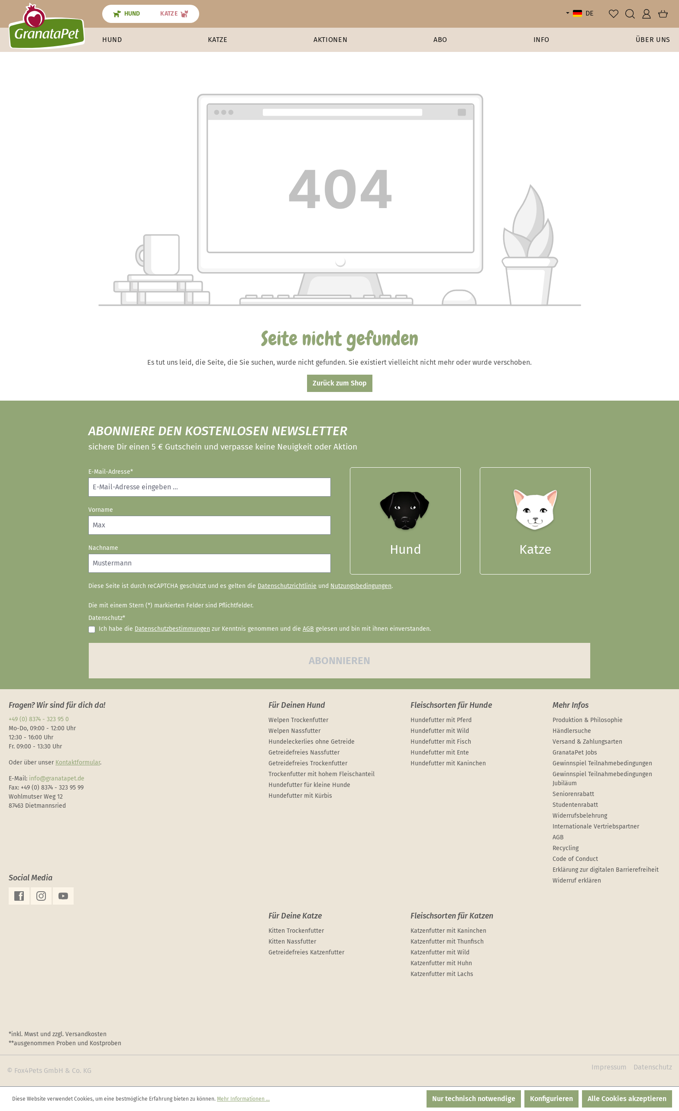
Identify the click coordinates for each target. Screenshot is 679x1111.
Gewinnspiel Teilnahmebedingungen (602, 763)
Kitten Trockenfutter (296, 930)
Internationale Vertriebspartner (596, 826)
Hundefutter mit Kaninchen (448, 763)
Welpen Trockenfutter (298, 720)
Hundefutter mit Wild (440, 731)
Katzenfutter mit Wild (440, 952)
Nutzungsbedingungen (360, 586)
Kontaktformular (77, 762)
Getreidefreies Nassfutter (304, 752)
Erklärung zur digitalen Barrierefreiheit (606, 869)
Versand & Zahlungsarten (587, 741)
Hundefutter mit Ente (440, 752)
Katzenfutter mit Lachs (442, 974)
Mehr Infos (570, 705)
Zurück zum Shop (340, 383)
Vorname (100, 510)
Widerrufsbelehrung (580, 815)
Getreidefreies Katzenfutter (306, 952)
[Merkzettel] (613, 14)
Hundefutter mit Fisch (441, 741)
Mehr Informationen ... (243, 1099)
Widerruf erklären (577, 880)
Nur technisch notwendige (473, 1099)
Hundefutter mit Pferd (441, 720)
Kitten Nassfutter (292, 941)
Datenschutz (653, 1067)
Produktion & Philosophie (588, 720)
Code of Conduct (575, 859)
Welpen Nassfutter (294, 731)
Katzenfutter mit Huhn (441, 963)
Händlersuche (572, 731)
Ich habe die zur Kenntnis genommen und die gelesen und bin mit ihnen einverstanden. (265, 629)
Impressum (609, 1067)
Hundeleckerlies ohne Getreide (311, 741)
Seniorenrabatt (573, 794)
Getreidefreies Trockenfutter (307, 763)
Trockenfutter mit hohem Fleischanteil (321, 774)
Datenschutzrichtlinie (287, 586)
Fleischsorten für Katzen (452, 916)
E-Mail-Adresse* (110, 471)
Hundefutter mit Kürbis (300, 796)
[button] (542, 40)
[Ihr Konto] (646, 14)
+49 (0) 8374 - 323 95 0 (39, 719)
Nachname (103, 548)
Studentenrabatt (575, 805)
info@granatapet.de (56, 778)
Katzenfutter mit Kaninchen (448, 930)
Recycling (566, 848)
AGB (308, 629)
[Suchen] (630, 14)
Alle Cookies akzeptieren (627, 1099)
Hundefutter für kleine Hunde (309, 785)
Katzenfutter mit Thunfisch (447, 941)
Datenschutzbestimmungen (172, 629)
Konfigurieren (551, 1099)
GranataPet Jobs (575, 752)
